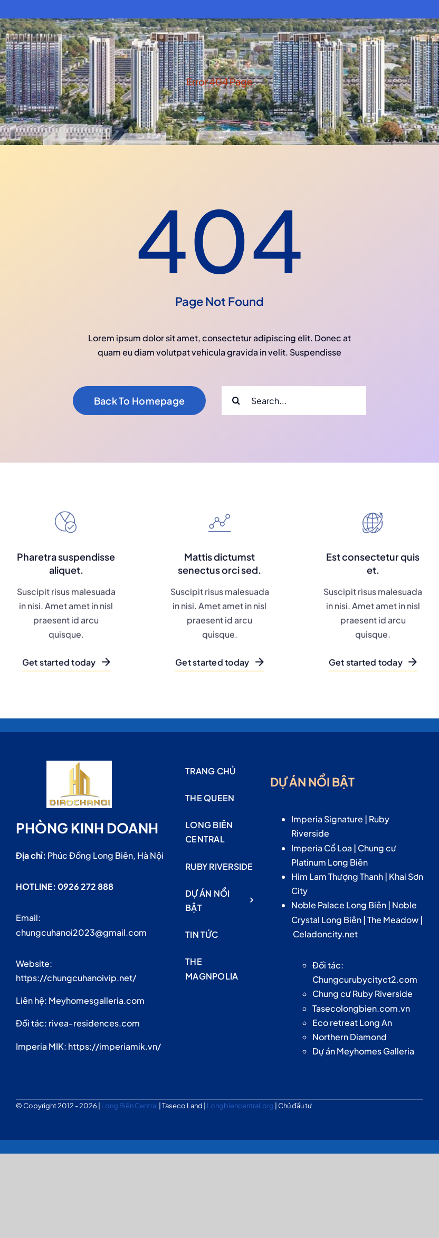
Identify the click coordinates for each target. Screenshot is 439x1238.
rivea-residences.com (94, 1023)
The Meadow (392, 919)
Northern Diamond (349, 1036)
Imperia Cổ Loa (321, 847)
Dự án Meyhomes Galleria (363, 1051)
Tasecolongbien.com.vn (361, 1008)
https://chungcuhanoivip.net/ (76, 977)
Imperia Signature (327, 818)
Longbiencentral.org (241, 1105)
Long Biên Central (130, 1105)
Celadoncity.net (325, 933)
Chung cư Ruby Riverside (362, 993)
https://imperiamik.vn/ (114, 1046)
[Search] (236, 400)
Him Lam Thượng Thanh (337, 876)
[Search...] (294, 400)
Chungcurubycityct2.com (364, 979)
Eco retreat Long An (352, 1022)
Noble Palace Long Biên (338, 904)
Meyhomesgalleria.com (97, 1000)
